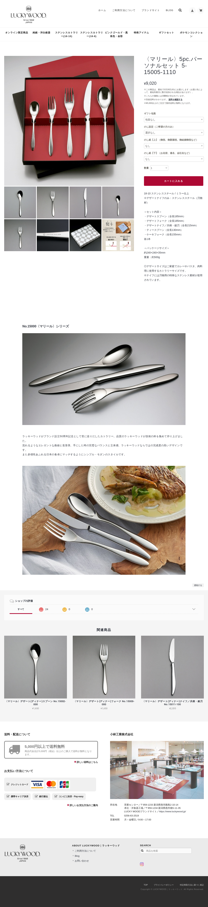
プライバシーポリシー (164, 885)
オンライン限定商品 (16, 32)
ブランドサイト (150, 10)
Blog (169, 10)
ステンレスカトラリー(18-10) (66, 34)
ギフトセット (166, 32)
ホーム (102, 10)
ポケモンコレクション (191, 34)
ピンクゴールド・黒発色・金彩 (116, 34)
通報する (198, 585)
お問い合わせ (82, 860)
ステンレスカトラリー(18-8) (91, 34)
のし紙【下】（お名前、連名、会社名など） (167, 153)
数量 (146, 168)
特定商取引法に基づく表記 (192, 885)
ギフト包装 (150, 113)
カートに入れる (173, 181)
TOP (146, 885)
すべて (21, 609)
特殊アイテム (141, 32)
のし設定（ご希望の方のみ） (159, 126)
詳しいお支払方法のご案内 (84, 805)
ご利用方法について (123, 10)
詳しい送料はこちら (87, 762)
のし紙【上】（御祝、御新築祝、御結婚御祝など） (171, 139)
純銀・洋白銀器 (41, 32)
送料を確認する (175, 99)
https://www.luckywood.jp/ (172, 811)
